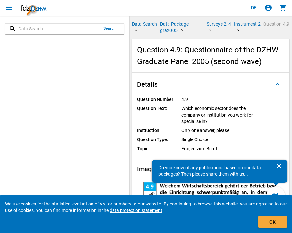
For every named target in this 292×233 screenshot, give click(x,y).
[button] (210, 84)
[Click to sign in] (268, 7)
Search (109, 28)
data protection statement (136, 210)
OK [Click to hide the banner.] (272, 222)
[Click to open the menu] (9, 7)
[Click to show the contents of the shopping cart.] (282, 7)
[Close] (279, 166)
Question (276, 24)
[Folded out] (277, 84)
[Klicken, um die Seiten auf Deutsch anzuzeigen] (253, 7)
